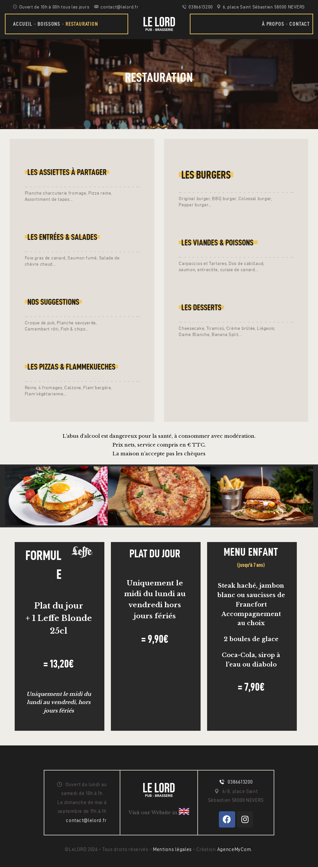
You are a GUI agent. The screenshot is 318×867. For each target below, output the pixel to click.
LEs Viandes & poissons (218, 242)
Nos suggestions (53, 301)
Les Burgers (206, 175)
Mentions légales (173, 849)
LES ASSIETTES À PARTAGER (67, 172)
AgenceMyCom (234, 849)
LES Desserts (201, 307)
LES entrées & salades (62, 237)
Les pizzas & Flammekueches (71, 366)
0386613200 (240, 782)
